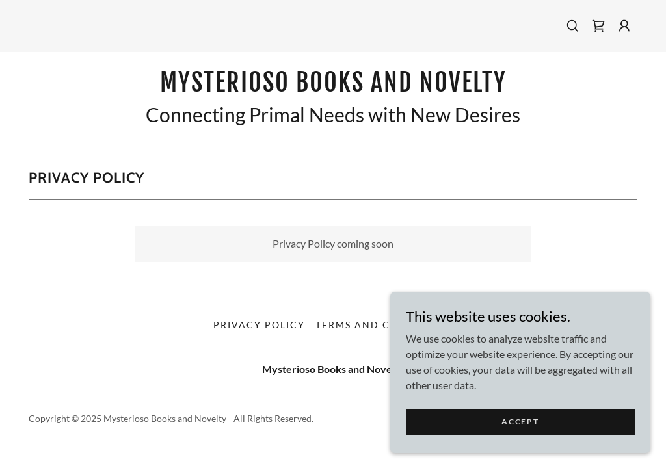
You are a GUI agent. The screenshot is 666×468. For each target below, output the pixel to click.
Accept (520, 439)
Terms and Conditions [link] (384, 324)
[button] (624, 26)
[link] (598, 26)
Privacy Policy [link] (259, 324)
